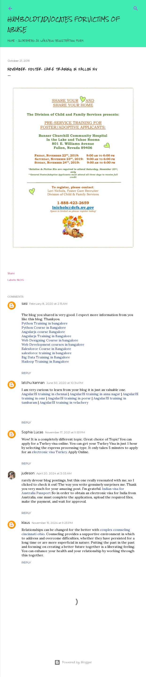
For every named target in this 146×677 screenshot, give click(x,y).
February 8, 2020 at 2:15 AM (48, 303)
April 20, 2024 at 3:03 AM (54, 473)
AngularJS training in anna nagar (95, 394)
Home (11, 40)
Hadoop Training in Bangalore (45, 361)
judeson (28, 473)
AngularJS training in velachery (64, 402)
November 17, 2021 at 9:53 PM (65, 432)
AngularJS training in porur (69, 398)
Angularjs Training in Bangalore (46, 336)
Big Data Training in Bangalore (46, 357)
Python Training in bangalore (45, 323)
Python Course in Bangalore (44, 327)
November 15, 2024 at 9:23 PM (52, 523)
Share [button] (11, 273)
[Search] (135, 7)
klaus (26, 523)
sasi (24, 303)
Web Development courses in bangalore (53, 344)
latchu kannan (33, 383)
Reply (26, 373)
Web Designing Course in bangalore (50, 340)
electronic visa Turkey (49, 452)
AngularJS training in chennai (45, 394)
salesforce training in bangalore (47, 353)
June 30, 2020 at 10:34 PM (64, 383)
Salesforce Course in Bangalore (46, 349)
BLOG (20, 280)
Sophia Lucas (32, 432)
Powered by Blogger (73, 662)
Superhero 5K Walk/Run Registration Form (50, 40)
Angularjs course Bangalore (43, 332)
